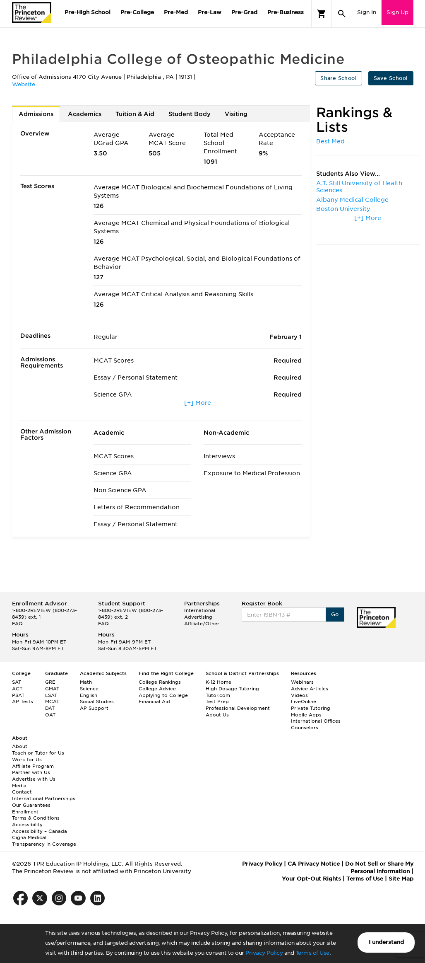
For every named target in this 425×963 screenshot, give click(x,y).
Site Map (401, 879)
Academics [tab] (84, 114)
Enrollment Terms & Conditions (36, 815)
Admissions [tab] (36, 114)
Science (89, 689)
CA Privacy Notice (314, 864)
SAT (16, 682)
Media (19, 786)
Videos (299, 695)
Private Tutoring (310, 708)
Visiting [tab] (236, 114)
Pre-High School (87, 12)
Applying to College (163, 695)
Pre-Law (209, 12)
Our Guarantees (31, 805)
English (88, 695)
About (19, 746)
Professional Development (238, 708)
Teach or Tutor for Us (38, 753)
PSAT (18, 695)
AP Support (94, 708)
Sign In (366, 12)
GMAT (52, 689)
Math (86, 682)
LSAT (51, 695)
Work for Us (27, 759)
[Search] (342, 13)
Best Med (330, 141)
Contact (22, 792)
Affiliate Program (33, 766)
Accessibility (27, 825)
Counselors (304, 728)
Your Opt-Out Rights (311, 879)
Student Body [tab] (189, 114)
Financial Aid (154, 701)
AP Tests (22, 701)
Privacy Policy (264, 953)
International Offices (316, 721)
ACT (17, 689)
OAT (50, 715)
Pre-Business (285, 12)
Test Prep (217, 701)
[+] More (197, 402)
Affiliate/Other (201, 624)
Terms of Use (312, 953)
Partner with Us (31, 772)
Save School (391, 78)
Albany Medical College (352, 199)
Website (23, 84)
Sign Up (397, 12)
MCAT (52, 701)
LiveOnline (303, 701)
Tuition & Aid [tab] (134, 114)
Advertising (198, 617)
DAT (50, 708)
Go (335, 614)
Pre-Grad (244, 12)
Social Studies (97, 701)
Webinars (302, 682)
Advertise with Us (33, 779)
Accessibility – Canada (39, 831)
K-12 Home (218, 682)
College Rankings (160, 682)
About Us (217, 715)
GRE (50, 682)
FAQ (17, 624)
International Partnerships (43, 798)
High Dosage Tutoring (232, 689)
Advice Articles (309, 689)
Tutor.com (218, 695)
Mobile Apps (306, 715)
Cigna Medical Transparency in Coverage (44, 841)
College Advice (157, 689)
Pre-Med (176, 12)
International (199, 610)
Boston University (343, 209)
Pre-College (137, 12)
